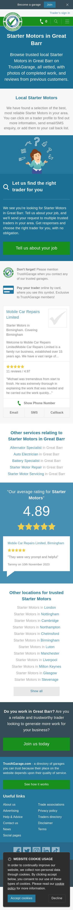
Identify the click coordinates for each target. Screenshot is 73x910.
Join (48, 4)
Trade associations (51, 804)
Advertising (11, 810)
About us (9, 804)
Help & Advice (13, 816)
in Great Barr (36, 448)
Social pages (12, 835)
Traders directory (50, 816)
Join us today (36, 743)
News (7, 829)
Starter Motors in (36, 607)
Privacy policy (47, 810)
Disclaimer (45, 823)
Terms (42, 829)
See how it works (36, 784)
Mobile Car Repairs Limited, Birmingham (36, 543)
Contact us (10, 823)
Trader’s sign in (60, 12)
